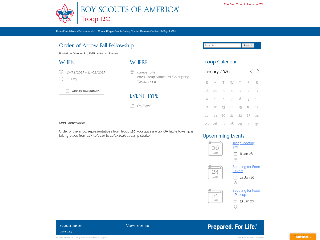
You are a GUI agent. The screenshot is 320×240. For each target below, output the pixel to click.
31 (256, 124)
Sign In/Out (169, 31)
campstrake (146, 72)
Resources (84, 31)
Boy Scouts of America (87, 237)
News (74, 31)
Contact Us (156, 31)
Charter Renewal (140, 31)
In (104, 237)
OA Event (144, 106)
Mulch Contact (98, 31)
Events (67, 31)
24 (257, 116)
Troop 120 (96, 19)
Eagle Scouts (114, 31)
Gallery (126, 31)
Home (59, 31)
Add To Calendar (82, 91)
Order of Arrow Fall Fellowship (96, 45)
